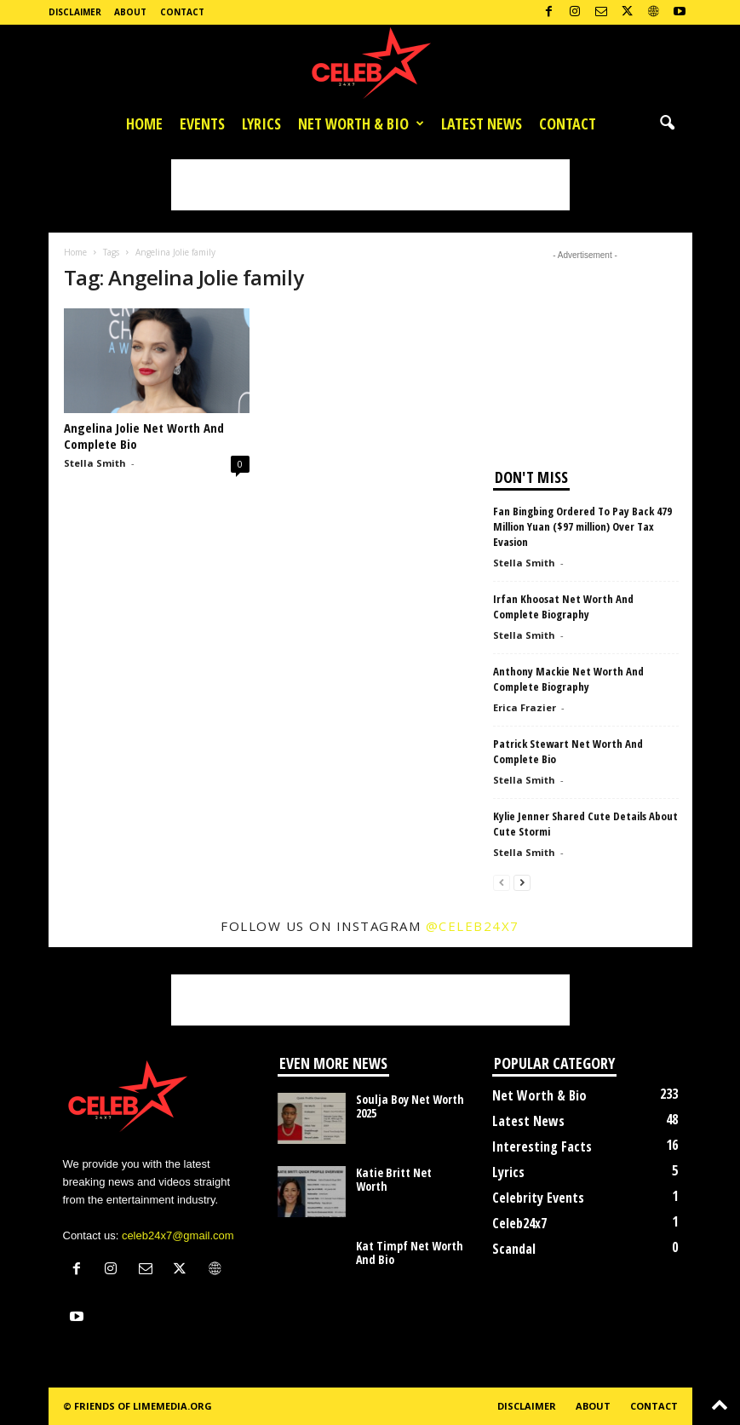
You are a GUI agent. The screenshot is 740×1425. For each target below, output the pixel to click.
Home (144, 123)
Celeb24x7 (519, 1223)
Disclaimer (75, 12)
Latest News (481, 123)
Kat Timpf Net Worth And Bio (409, 1252)
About (130, 12)
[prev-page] (501, 882)
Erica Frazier (524, 707)
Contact (182, 12)
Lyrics (261, 123)
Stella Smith (95, 463)
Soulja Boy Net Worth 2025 (410, 1106)
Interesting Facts (542, 1146)
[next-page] (522, 882)
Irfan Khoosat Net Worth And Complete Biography (563, 606)
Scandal (514, 1248)
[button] (667, 123)
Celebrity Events (538, 1197)
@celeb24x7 (472, 925)
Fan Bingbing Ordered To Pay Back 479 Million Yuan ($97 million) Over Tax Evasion (582, 526)
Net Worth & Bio (361, 123)
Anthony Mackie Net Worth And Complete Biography (568, 679)
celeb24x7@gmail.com (178, 1235)
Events (202, 123)
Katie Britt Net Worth (394, 1179)
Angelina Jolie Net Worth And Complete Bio (144, 435)
